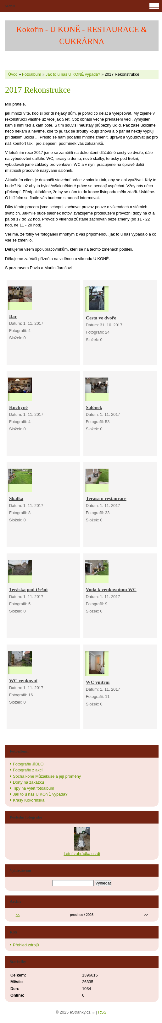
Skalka (16, 498)
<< (18, 915)
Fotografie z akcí (28, 770)
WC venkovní (23, 680)
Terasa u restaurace (106, 498)
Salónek (94, 407)
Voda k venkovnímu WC (111, 589)
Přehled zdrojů (26, 945)
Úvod (13, 74)
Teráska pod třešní (28, 589)
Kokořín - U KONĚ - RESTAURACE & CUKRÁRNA (81, 35)
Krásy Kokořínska (28, 800)
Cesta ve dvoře (101, 317)
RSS (102, 1012)
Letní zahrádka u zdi (82, 853)
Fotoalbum (31, 74)
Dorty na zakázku (28, 782)
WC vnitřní (98, 682)
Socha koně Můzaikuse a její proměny (47, 776)
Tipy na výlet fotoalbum (33, 788)
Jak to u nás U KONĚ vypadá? (73, 74)
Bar (13, 316)
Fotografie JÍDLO (28, 764)
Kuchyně (18, 407)
